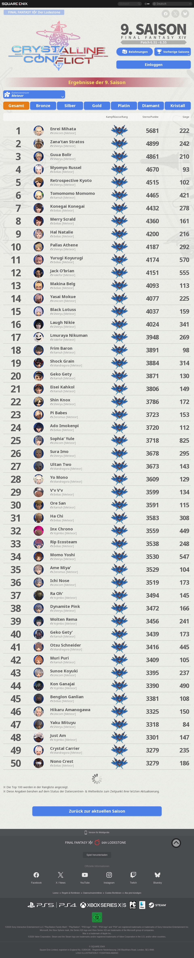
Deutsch (161, 3)
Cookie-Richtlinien (113, 893)
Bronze (43, 105)
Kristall (177, 105)
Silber (70, 105)
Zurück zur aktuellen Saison (97, 811)
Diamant (151, 105)
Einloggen (153, 64)
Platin (124, 105)
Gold (97, 105)
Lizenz (56, 893)
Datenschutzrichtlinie (92, 893)
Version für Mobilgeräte (99, 833)
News (62, 882)
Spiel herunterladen (97, 855)
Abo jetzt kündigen (133, 893)
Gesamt (16, 105)
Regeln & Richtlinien (71, 893)
